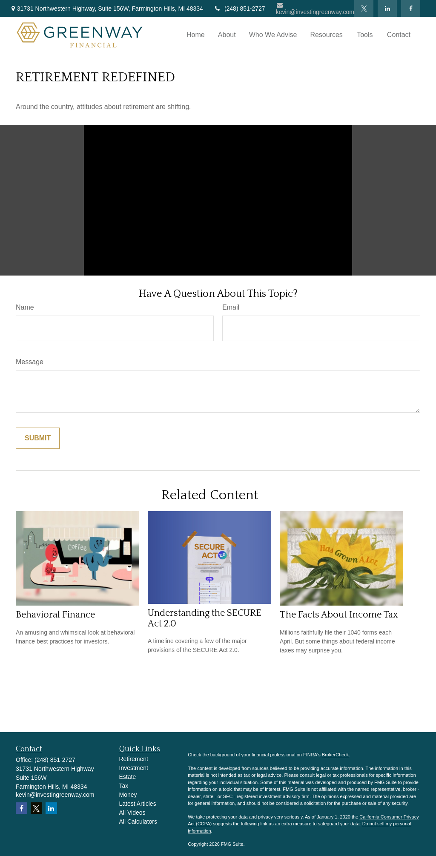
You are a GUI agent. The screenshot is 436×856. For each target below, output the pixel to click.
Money (128, 794)
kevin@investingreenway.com (315, 8)
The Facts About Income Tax (339, 614)
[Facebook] (410, 8)
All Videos (132, 812)
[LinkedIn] (387, 8)
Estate (127, 776)
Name (25, 307)
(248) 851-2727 (239, 8)
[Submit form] (38, 438)
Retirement (133, 758)
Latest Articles (137, 803)
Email (230, 307)
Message (29, 361)
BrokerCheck (335, 754)
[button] (195, 35)
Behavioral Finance (55, 614)
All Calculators (138, 821)
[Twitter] (363, 8)
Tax (124, 785)
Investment (133, 767)
